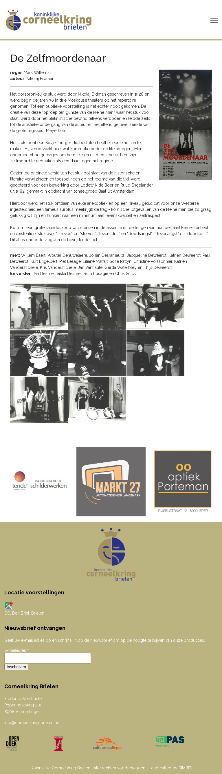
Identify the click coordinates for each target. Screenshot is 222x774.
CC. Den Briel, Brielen (24, 613)
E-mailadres (16, 650)
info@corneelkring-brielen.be (31, 722)
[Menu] (214, 20)
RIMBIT (185, 768)
